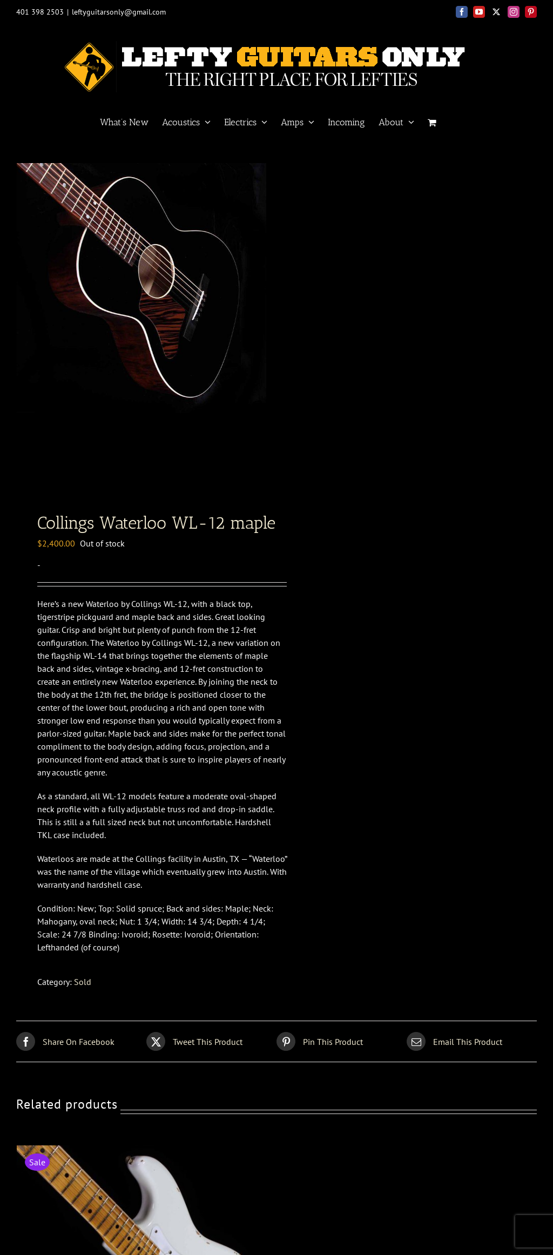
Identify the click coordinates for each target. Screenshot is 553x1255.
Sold (82, 981)
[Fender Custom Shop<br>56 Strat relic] (144, 1151)
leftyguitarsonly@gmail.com (119, 12)
